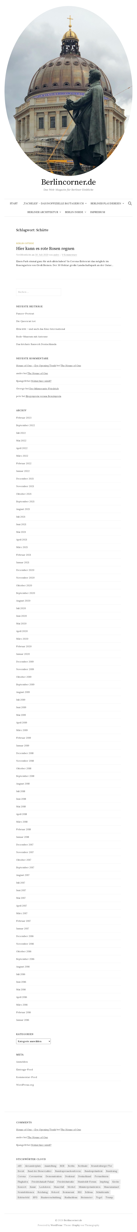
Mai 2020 (21, 623)
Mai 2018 (21, 806)
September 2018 (25, 775)
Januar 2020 (23, 653)
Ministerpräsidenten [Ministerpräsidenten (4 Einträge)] (89, 1187)
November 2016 (25, 943)
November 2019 (25, 669)
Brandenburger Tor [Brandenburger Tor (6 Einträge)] (101, 1165)
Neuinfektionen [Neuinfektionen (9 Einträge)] (26, 1192)
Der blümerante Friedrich (44, 388)
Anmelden (22, 1061)
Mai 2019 (21, 714)
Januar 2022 (23, 470)
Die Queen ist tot (26, 321)
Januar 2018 (22, 836)
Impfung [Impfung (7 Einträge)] (104, 1181)
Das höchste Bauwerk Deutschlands (36, 344)
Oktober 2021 (23, 493)
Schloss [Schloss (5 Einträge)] (89, 1192)
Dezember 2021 (25, 478)
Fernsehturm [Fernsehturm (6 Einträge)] (101, 1176)
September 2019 (25, 684)
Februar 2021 (23, 554)
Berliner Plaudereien (106, 203)
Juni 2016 (21, 981)
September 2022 (25, 425)
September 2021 (25, 501)
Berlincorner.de (68, 182)
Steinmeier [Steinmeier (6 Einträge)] (87, 1197)
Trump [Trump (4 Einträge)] (109, 1197)
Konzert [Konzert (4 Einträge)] (22, 1187)
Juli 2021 (20, 516)
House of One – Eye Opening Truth (36, 365)
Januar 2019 (22, 745)
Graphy (76, 1225)
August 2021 (23, 509)
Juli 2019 (20, 699)
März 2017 (21, 913)
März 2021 (22, 547)
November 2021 (25, 486)
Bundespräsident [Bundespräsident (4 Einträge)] (93, 1171)
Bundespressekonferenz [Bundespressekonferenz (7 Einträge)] (68, 1171)
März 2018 (22, 821)
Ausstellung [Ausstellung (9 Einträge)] (50, 1165)
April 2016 (21, 997)
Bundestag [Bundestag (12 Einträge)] (111, 1171)
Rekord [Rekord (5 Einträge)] (55, 1192)
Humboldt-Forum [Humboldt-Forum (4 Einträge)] (87, 1181)
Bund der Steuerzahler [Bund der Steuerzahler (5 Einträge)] (40, 1171)
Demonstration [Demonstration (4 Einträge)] (54, 1176)
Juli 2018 (20, 791)
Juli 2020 (21, 608)
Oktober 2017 (23, 859)
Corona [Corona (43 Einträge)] (22, 1176)
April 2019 (21, 722)
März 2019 (22, 730)
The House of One (70, 365)
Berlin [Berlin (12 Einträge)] (71, 1165)
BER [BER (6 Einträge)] (62, 1165)
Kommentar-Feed (26, 1077)
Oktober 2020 (24, 585)
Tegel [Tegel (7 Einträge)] (99, 1197)
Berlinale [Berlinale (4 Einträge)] (83, 1165)
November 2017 (25, 852)
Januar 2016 (22, 1019)
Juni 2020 (21, 615)
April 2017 (21, 905)
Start (14, 203)
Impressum (97, 212)
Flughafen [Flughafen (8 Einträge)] (23, 1181)
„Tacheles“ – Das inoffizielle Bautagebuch (53, 203)
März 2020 (22, 638)
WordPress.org (25, 1084)
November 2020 (25, 577)
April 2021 (21, 539)
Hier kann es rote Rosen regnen (45, 248)
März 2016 (22, 1004)
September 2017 (25, 867)
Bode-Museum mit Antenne (32, 336)
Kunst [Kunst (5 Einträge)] (33, 1187)
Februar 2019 (23, 737)
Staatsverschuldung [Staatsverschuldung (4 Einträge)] (51, 1197)
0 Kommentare (69, 254)
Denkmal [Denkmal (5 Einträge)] (70, 1176)
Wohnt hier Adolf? (41, 380)
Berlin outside (25, 243)
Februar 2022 (23, 463)
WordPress (56, 1225)
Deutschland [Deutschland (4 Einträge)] (84, 1176)
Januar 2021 (22, 562)
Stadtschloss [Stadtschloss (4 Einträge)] (71, 1197)
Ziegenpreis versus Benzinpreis (43, 396)
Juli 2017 (20, 882)
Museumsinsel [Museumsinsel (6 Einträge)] (111, 1187)
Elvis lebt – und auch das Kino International (40, 328)
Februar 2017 (23, 920)
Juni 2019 (21, 707)
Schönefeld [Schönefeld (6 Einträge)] (23, 1197)
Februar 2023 (23, 417)
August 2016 (23, 966)
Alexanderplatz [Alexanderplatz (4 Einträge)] (33, 1165)
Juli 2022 (21, 432)
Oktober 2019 (23, 676)
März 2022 (22, 455)
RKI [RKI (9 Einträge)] (79, 1192)
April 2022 (22, 448)
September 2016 (25, 958)
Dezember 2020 (25, 570)
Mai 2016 (21, 989)
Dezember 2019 (25, 661)
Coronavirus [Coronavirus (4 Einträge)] (35, 1176)
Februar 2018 (23, 829)
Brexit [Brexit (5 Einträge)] (21, 1171)
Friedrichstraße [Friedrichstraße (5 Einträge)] (65, 1181)
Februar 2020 (24, 646)
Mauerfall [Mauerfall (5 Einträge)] (59, 1187)
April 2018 (21, 814)
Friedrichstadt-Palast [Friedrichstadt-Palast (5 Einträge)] (43, 1181)
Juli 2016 (20, 974)
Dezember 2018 (25, 753)
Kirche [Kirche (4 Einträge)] (115, 1181)
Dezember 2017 (24, 844)
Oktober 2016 (23, 951)
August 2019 (23, 692)
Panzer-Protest (25, 313)
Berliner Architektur (42, 212)
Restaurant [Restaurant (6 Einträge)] (68, 1192)
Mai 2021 (21, 531)
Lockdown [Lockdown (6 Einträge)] (44, 1187)
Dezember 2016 (25, 936)
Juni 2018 (21, 798)
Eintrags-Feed (24, 1069)
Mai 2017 (21, 897)
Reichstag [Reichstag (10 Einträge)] (43, 1192)
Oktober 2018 (23, 768)
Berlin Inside (74, 212)
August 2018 (23, 783)
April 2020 (22, 631)
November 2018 (25, 760)
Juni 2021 (21, 524)
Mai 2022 (21, 440)
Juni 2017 (21, 890)
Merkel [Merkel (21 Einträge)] (71, 1187)
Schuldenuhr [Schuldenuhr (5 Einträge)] (102, 1192)
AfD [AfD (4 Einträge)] (19, 1165)
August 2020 (23, 600)
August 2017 (22, 875)
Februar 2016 (23, 1012)
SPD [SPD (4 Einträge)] (35, 1197)
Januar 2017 (22, 928)
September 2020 (25, 593)
